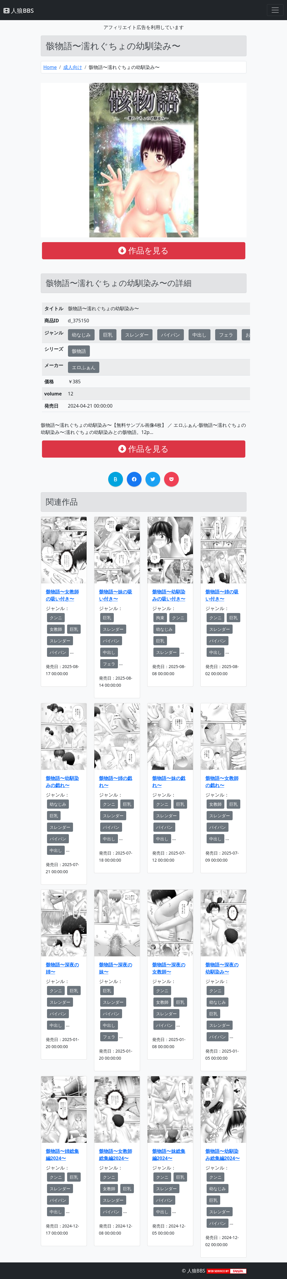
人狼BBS (19, 11)
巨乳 (108, 335)
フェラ (226, 335)
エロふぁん (83, 367)
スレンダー (137, 335)
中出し (199, 335)
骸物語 (79, 351)
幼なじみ (81, 335)
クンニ (56, 617)
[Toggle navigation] (275, 10)
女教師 (56, 629)
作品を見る (143, 250)
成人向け (72, 67)
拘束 (160, 617)
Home (50, 67)
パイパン (170, 335)
